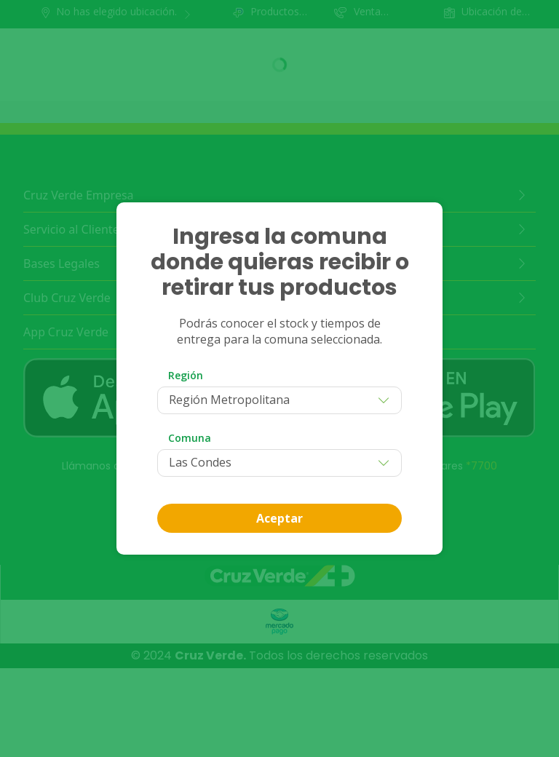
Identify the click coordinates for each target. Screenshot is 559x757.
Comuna (189, 438)
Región (185, 375)
